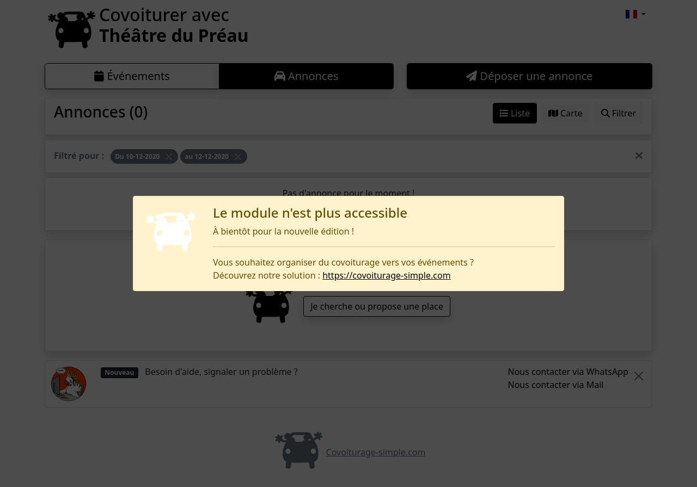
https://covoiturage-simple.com (386, 275)
